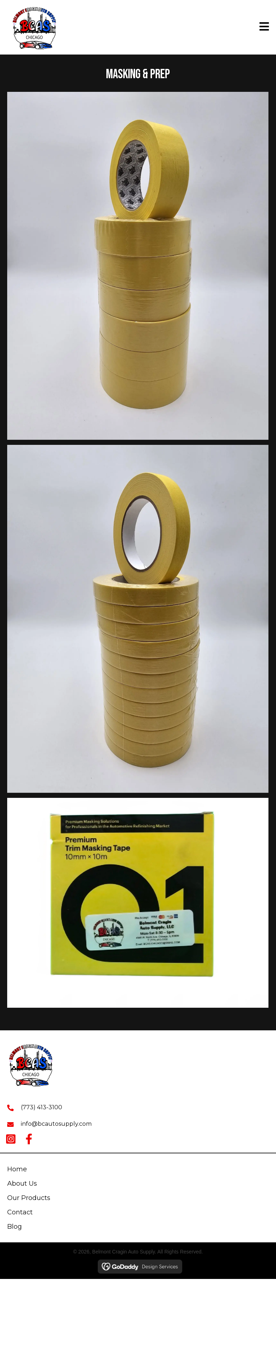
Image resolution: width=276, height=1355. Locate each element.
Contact (20, 1212)
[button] (10, 1139)
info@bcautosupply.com (56, 1123)
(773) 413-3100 (41, 1107)
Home (17, 1169)
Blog (14, 1227)
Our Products (28, 1198)
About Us (22, 1183)
